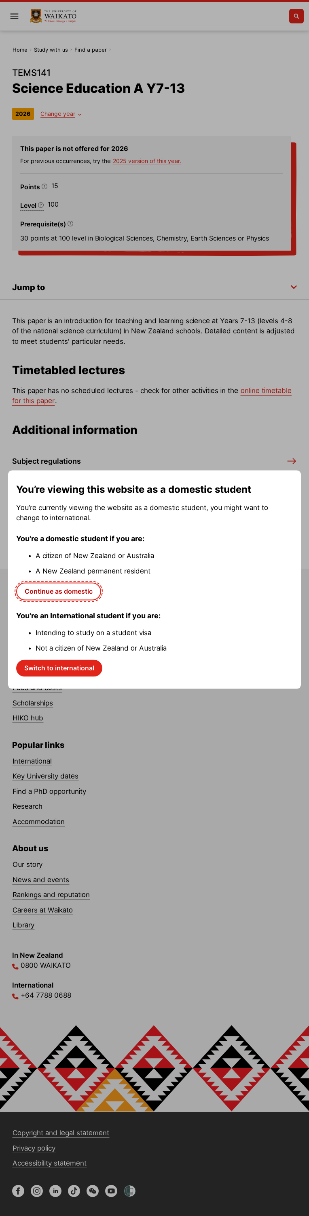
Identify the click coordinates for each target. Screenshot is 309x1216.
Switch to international (59, 668)
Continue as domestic (59, 591)
